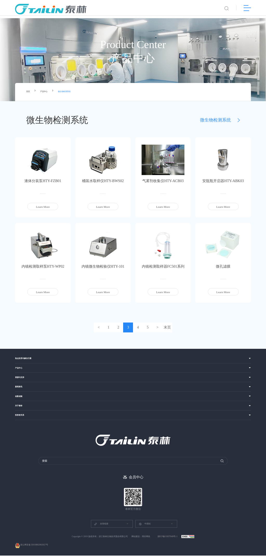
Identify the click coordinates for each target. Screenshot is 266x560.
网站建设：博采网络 (140, 541)
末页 (169, 328)
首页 (29, 92)
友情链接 (101, 528)
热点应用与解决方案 (28, 359)
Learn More (43, 206)
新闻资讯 (20, 390)
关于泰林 (20, 411)
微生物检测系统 (74, 92)
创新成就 (20, 401)
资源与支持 (22, 380)
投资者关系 (22, 422)
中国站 (145, 528)
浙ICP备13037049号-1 (167, 541)
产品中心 (48, 92)
